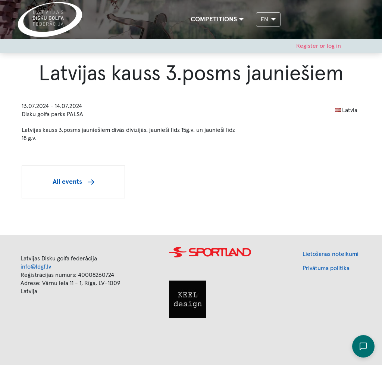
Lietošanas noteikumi (330, 254)
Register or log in (318, 46)
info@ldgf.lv (36, 267)
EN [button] (265, 19)
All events (67, 182)
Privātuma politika (326, 268)
